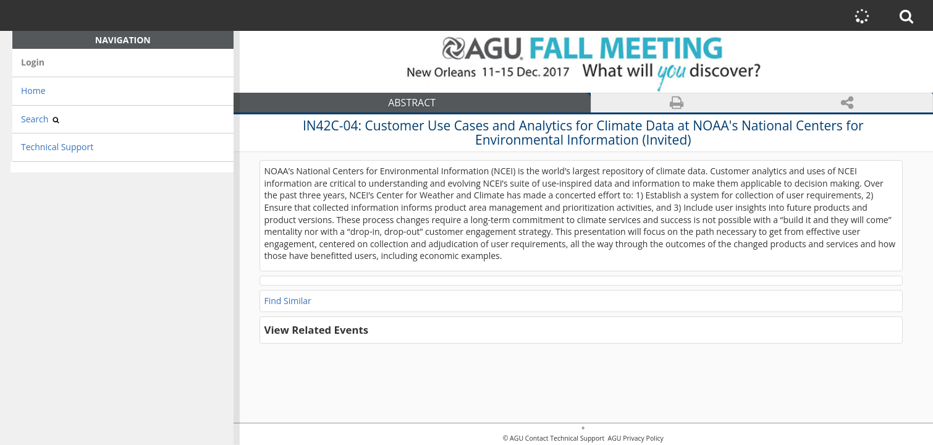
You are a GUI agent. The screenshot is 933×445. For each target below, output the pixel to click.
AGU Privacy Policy (635, 438)
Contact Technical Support (564, 438)
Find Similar (287, 301)
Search (40, 119)
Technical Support (57, 147)
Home (33, 90)
